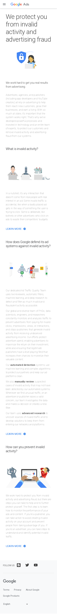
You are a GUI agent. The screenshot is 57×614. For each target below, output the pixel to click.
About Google (32, 590)
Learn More (16, 228)
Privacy (17, 590)
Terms (6, 590)
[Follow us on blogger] (19, 565)
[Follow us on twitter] (27, 565)
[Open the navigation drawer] (4, 4)
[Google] (9, 581)
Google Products (11, 596)
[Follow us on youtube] (36, 565)
